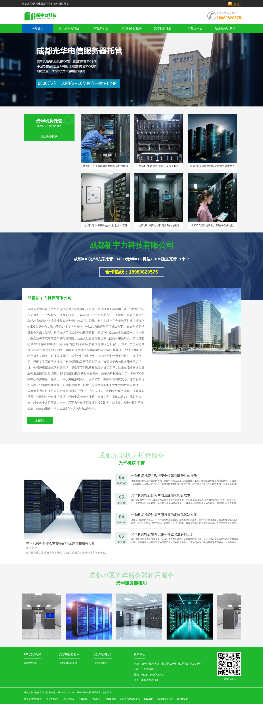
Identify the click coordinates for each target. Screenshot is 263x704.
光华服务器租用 (131, 28)
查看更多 (40, 420)
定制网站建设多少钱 (130, 699)
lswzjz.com (110, 699)
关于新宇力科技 (69, 28)
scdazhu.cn (182, 699)
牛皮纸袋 (96, 699)
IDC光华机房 (100, 28)
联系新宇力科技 (225, 28)
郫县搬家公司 (52, 699)
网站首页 (37, 28)
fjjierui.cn (83, 699)
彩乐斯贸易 (69, 699)
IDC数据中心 (194, 28)
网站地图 (87, 692)
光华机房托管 (162, 28)
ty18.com (148, 699)
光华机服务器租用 (68, 663)
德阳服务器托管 (165, 699)
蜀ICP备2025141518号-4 (70, 692)
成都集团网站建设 (33, 699)
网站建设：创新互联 (102, 692)
